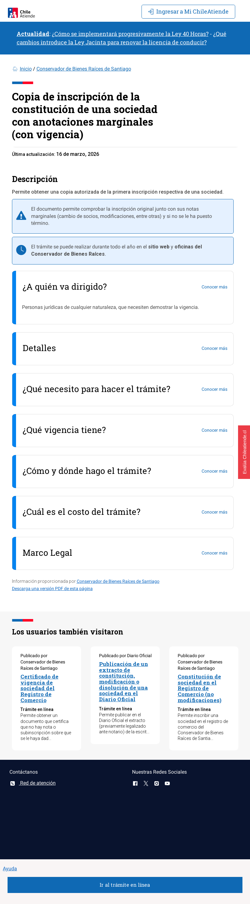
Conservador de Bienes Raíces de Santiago (83, 69)
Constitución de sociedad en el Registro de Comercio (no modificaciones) (199, 688)
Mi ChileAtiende (188, 11)
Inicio (26, 69)
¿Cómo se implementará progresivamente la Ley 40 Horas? (130, 33)
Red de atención (32, 783)
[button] (244, 452)
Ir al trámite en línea (125, 884)
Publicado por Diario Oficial (125, 655)
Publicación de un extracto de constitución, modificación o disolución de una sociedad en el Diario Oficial (123, 681)
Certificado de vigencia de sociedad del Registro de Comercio (39, 688)
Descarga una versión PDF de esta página (52, 588)
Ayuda (10, 869)
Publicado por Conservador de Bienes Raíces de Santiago (42, 662)
